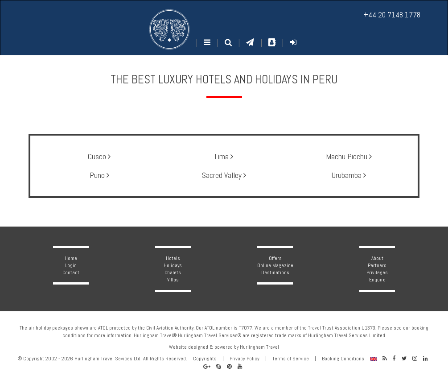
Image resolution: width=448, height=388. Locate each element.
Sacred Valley (224, 175)
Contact (70, 272)
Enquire (377, 280)
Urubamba (349, 175)
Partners (377, 265)
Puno (99, 175)
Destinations (275, 272)
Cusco (99, 156)
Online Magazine (275, 265)
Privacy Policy (244, 358)
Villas (173, 280)
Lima (224, 156)
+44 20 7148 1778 (391, 15)
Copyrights (205, 358)
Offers (275, 258)
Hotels (173, 258)
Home (71, 258)
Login (71, 265)
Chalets (172, 272)
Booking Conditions (343, 358)
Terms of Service (290, 358)
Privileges (377, 272)
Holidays (173, 265)
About (377, 258)
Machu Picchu (349, 156)
